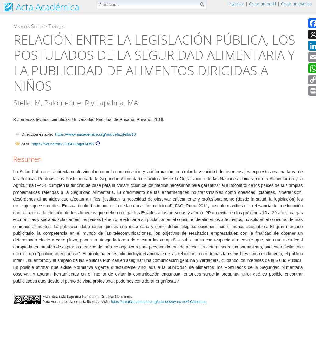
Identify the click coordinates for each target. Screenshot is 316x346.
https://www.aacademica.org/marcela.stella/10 (95, 134)
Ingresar (236, 4)
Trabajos (56, 26)
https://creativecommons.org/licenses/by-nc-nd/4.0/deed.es (159, 302)
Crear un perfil (262, 4)
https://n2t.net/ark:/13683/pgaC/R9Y (63, 144)
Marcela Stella (28, 26)
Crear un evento (296, 4)
